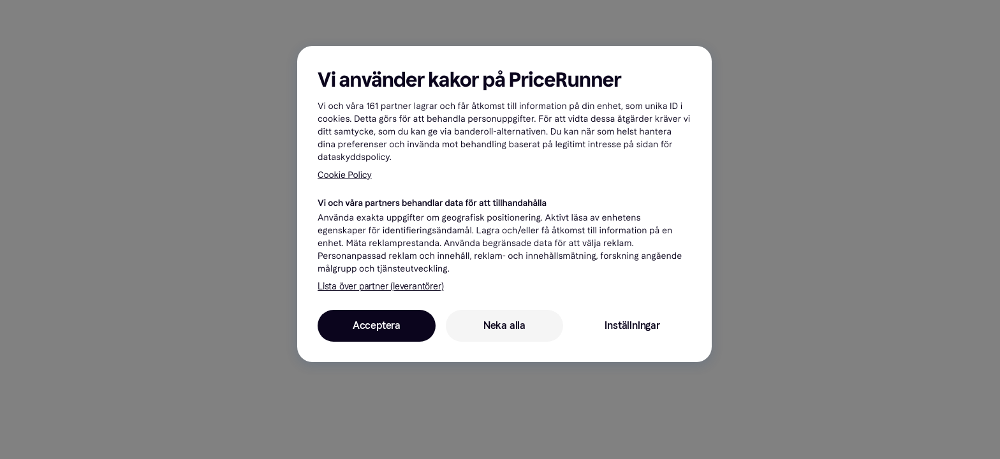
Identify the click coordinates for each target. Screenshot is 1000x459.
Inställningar (632, 325)
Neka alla (504, 325)
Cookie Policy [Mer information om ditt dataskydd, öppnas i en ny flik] (345, 175)
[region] (504, 204)
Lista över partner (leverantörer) (380, 286)
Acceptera (377, 325)
